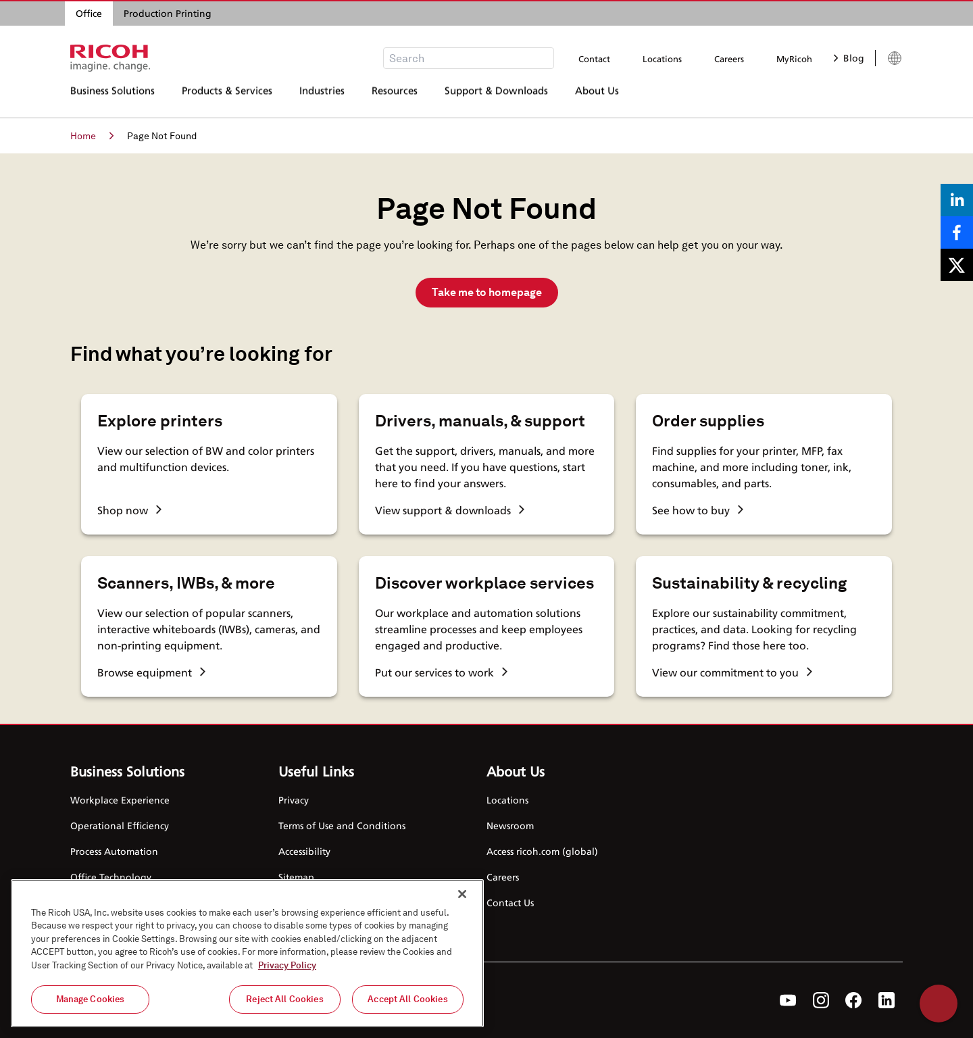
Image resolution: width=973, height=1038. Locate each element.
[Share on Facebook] (957, 232)
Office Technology (110, 877)
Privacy (293, 800)
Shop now (129, 510)
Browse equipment (151, 672)
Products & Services (227, 98)
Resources (395, 98)
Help (938, 1003)
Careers (729, 58)
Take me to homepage (487, 292)
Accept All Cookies (407, 999)
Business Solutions (112, 98)
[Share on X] (957, 265)
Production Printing (167, 13)
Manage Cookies (90, 999)
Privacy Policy (287, 965)
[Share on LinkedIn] (957, 200)
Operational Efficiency (119, 825)
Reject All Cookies (284, 999)
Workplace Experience (120, 800)
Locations (662, 58)
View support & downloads (449, 510)
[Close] (462, 894)
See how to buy (697, 510)
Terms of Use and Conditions (341, 825)
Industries (322, 98)
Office (89, 13)
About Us (597, 98)
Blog (849, 58)
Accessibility (304, 851)
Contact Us (510, 902)
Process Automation (114, 851)
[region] (247, 953)
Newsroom (510, 825)
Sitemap (296, 877)
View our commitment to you (732, 672)
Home (92, 135)
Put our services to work (441, 672)
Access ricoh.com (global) (542, 851)
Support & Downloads (496, 98)
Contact (594, 58)
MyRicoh (794, 58)
